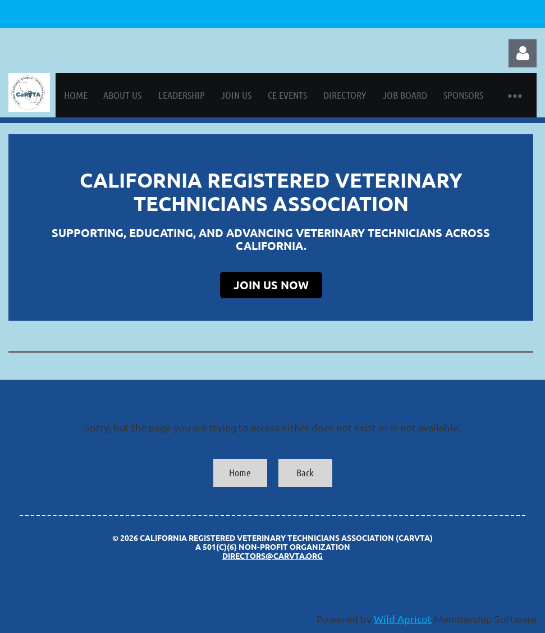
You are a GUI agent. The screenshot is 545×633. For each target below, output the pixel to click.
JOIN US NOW (271, 284)
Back (305, 472)
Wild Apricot (403, 619)
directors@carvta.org (272, 555)
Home (240, 472)
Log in (523, 53)
